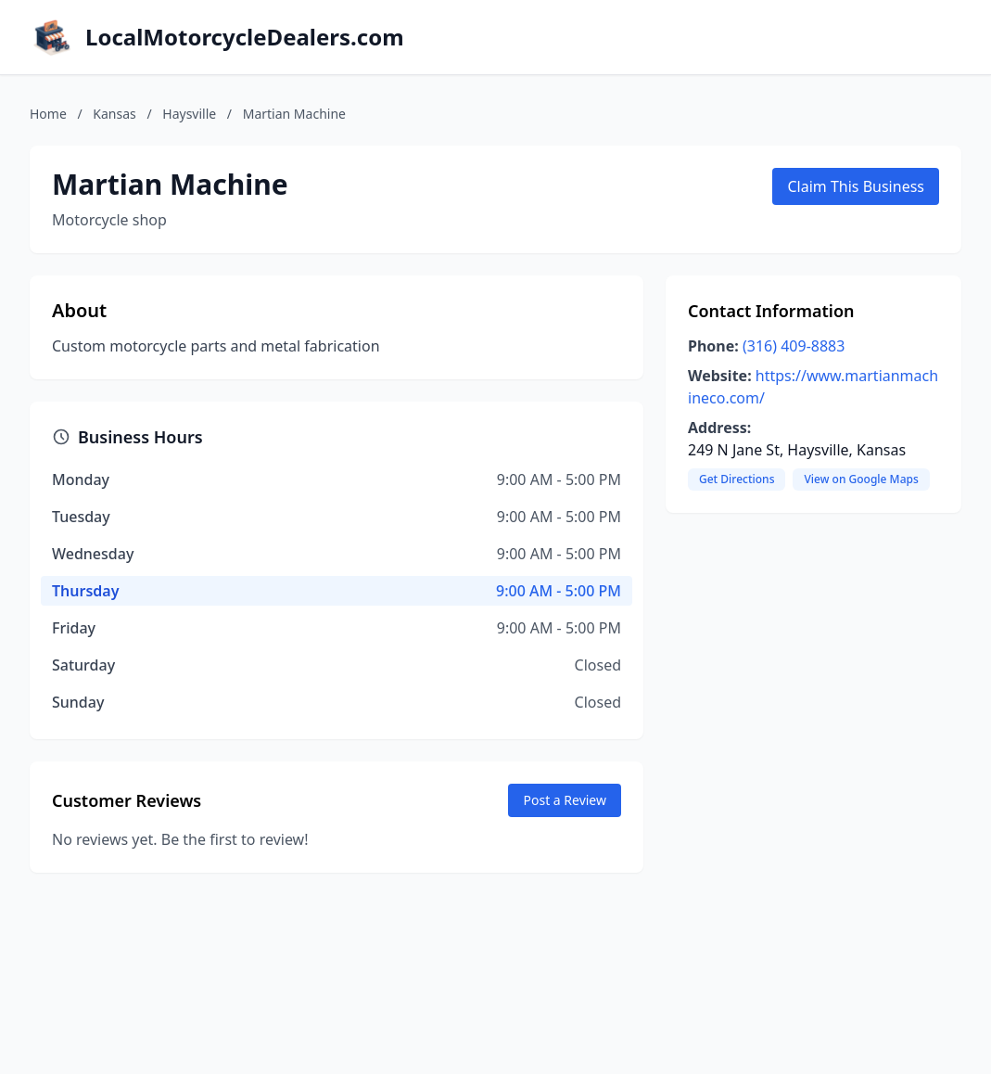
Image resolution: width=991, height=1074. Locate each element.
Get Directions (736, 479)
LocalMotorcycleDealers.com (244, 37)
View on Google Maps (861, 479)
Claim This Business (855, 186)
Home (48, 113)
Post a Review (564, 800)
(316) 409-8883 (794, 346)
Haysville (189, 113)
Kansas (114, 113)
